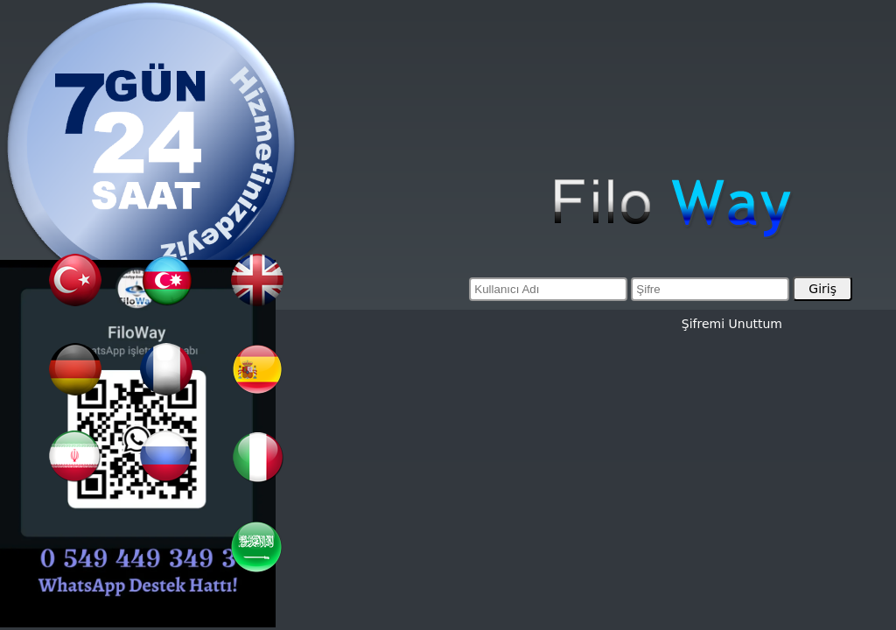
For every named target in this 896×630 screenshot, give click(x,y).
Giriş (822, 289)
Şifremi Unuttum (732, 324)
